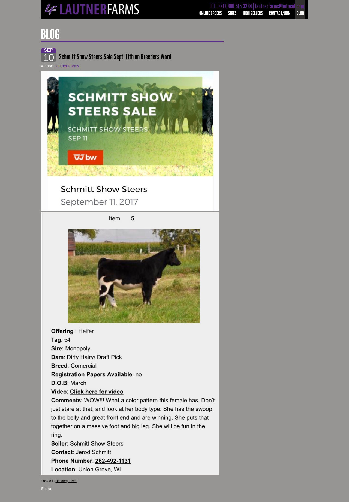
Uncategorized (65, 481)
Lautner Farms (66, 66)
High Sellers (253, 13)
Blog (300, 13)
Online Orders (210, 13)
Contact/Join (279, 13)
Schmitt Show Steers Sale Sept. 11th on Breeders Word (115, 57)
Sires (232, 13)
